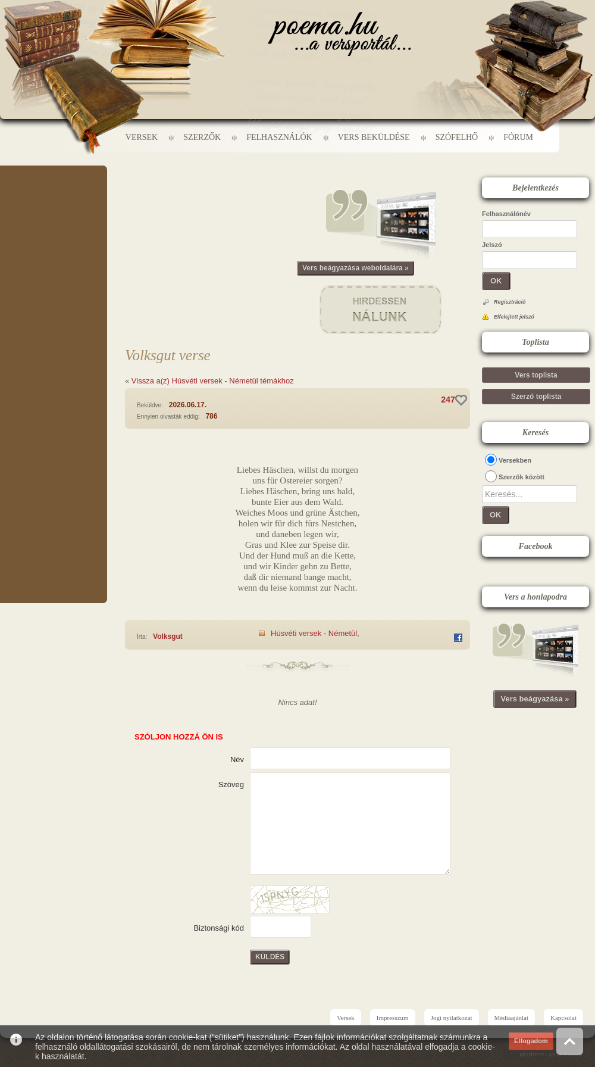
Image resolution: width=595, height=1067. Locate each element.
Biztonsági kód (218, 928)
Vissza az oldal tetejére (569, 1041)
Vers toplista (536, 375)
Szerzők (202, 137)
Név (237, 759)
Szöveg (231, 784)
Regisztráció (510, 302)
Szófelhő (457, 137)
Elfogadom (531, 1040)
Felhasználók (279, 137)
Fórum (518, 137)
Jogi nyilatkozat (451, 1017)
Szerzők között (521, 477)
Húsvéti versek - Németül (314, 633)
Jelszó (492, 244)
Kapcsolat (563, 1017)
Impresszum (393, 1017)
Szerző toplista (536, 396)
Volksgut (168, 636)
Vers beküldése (374, 137)
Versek (142, 137)
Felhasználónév (506, 213)
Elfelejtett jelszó (514, 317)
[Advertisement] (53, 201)
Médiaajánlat (511, 1017)
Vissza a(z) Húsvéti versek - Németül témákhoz (212, 380)
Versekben (515, 460)
